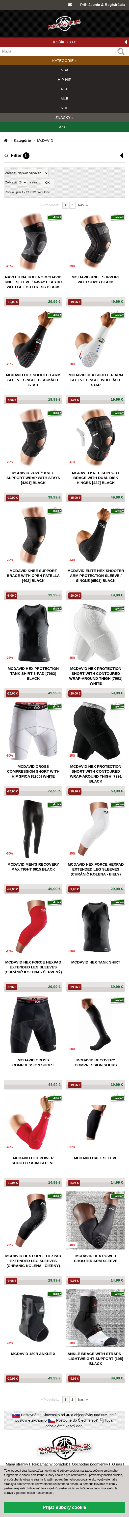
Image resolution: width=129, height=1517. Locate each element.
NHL (64, 108)
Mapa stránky (17, 1464)
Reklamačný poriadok (50, 1464)
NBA (64, 70)
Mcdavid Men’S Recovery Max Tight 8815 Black (33, 866)
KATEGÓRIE (64, 60)
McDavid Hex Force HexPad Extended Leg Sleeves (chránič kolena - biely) (96, 869)
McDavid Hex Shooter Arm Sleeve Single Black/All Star (33, 380)
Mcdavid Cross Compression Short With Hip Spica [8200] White (33, 771)
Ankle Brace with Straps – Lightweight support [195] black (95, 1359)
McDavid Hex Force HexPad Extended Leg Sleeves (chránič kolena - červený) (33, 967)
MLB (64, 98)
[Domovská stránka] (6, 140)
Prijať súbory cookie (64, 1507)
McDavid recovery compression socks (96, 1062)
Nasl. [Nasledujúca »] (83, 205)
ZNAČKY (64, 117)
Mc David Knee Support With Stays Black (96, 279)
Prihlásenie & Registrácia (102, 4)
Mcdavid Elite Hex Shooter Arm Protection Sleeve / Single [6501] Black (95, 576)
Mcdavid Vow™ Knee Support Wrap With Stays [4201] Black (33, 478)
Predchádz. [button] (50, 205)
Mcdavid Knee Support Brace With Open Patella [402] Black (33, 576)
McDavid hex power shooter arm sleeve (33, 1160)
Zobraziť (11, 182)
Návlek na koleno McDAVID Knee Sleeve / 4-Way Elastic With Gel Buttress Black (33, 282)
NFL (64, 89)
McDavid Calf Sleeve (96, 1158)
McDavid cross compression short (33, 1062)
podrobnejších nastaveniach (34, 1493)
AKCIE (64, 127)
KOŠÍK (90, 42)
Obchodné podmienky (90, 1464)
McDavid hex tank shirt (95, 962)
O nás (117, 1464)
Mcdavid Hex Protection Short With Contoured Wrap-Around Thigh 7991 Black (96, 773)
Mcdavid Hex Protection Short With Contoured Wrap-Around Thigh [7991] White (95, 675)
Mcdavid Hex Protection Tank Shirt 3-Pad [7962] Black (33, 673)
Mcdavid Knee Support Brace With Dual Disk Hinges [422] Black (95, 478)
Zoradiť (10, 173)
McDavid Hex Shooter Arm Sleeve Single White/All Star (96, 380)
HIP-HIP (64, 79)
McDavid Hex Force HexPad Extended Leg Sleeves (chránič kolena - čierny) (33, 1261)
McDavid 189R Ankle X (33, 1354)
